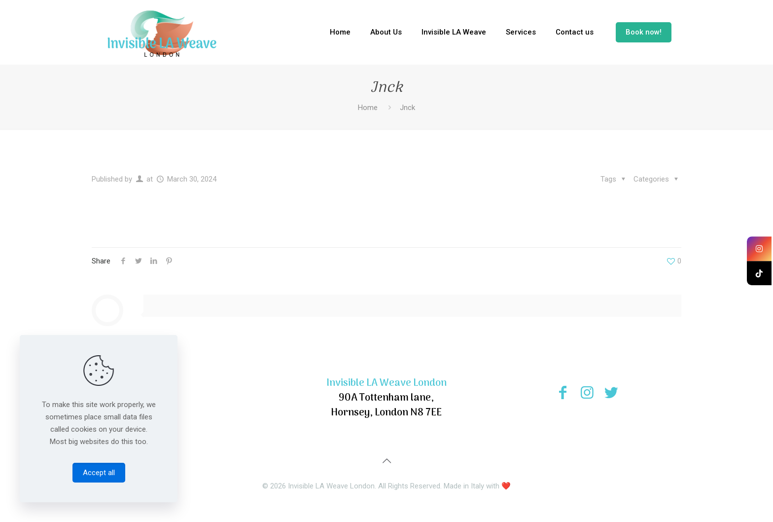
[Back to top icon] (386, 460)
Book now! (644, 32)
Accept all (99, 472)
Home (368, 107)
